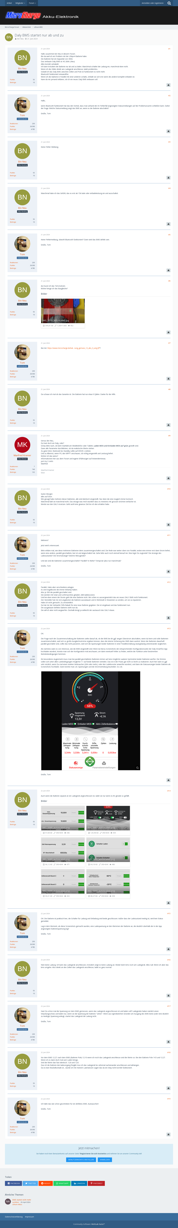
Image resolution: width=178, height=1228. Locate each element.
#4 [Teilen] (169, 188)
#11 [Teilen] (168, 535)
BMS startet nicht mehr (21, 1200)
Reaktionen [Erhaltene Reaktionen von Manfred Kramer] (14, 466)
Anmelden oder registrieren (153, 3)
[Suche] (169, 3)
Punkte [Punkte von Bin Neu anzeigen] (12, 80)
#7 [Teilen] (169, 343)
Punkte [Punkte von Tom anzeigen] (12, 126)
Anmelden (105, 1159)
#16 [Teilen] (168, 960)
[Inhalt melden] (168, 85)
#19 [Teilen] (168, 1099)
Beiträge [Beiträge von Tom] (13, 129)
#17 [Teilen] (168, 1006)
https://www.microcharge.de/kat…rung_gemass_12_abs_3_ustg (72, 348)
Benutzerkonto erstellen (81, 1159)
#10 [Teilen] (168, 489)
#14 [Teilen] (168, 791)
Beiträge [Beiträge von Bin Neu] (13, 82)
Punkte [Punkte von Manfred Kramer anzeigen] (12, 469)
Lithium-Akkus (17, 1204)
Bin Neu (20, 39)
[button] (13, 1183)
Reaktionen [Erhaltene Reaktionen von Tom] (14, 124)
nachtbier (15, 1202)
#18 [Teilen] (168, 1052)
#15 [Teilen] (168, 913)
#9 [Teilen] (169, 435)
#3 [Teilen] (169, 142)
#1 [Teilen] (169, 49)
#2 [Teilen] (169, 95)
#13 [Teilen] (168, 628)
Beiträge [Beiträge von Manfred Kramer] (13, 472)
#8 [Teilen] (169, 389)
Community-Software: (89, 1224)
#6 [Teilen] (169, 281)
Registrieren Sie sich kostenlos (93, 1153)
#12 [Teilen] (168, 582)
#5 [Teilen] (169, 234)
